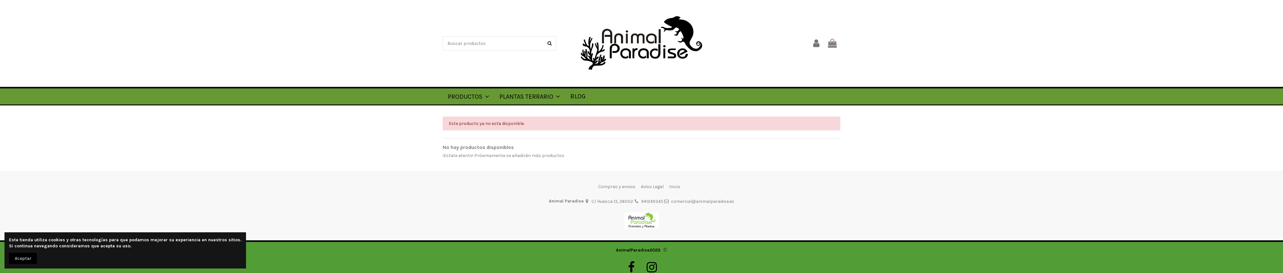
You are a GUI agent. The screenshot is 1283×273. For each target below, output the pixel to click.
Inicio (674, 186)
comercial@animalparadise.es (702, 201)
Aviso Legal (652, 186)
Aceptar (23, 258)
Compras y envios (616, 186)
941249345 (652, 201)
